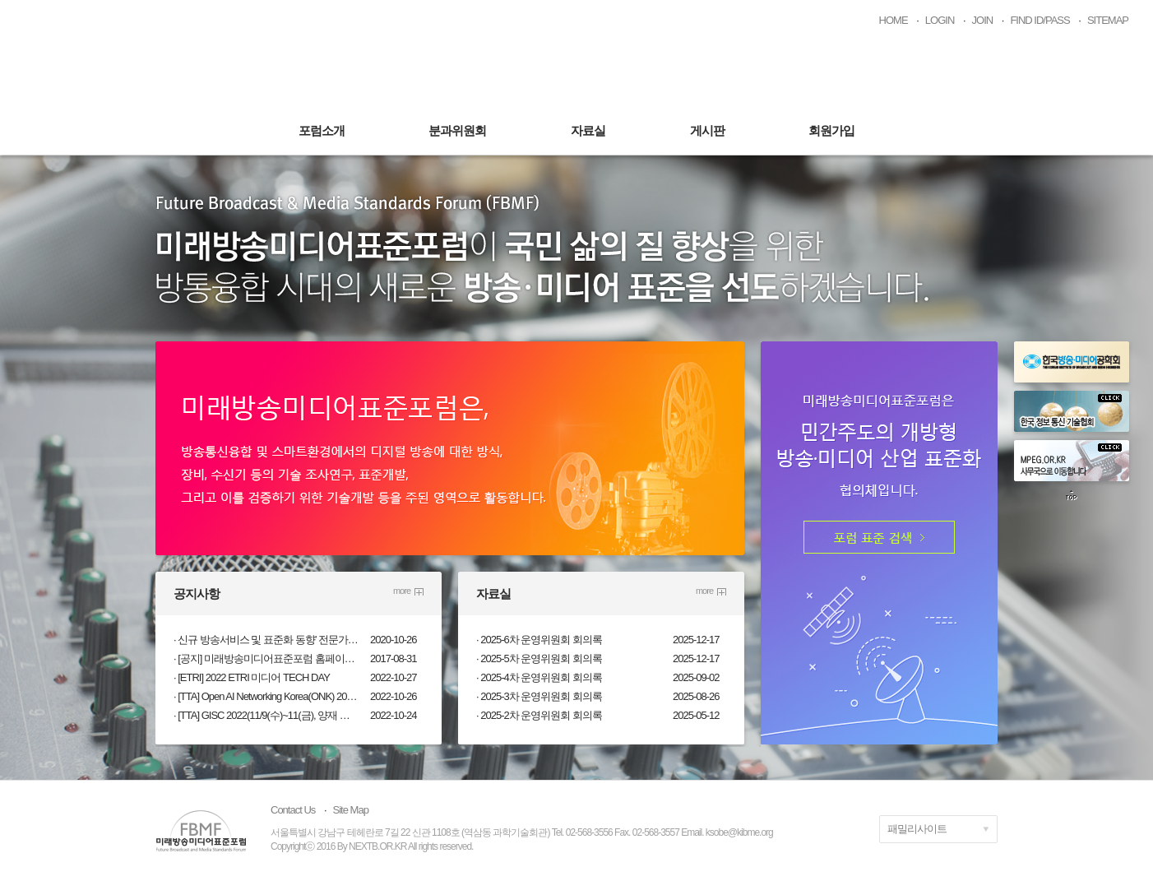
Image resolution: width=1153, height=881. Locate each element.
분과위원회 (457, 130)
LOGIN (939, 20)
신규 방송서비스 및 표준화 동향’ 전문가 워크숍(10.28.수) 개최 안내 (268, 639)
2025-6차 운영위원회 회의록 (541, 639)
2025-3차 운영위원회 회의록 (541, 696)
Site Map (350, 810)
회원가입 (831, 130)
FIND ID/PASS (1039, 20)
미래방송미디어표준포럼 (577, 67)
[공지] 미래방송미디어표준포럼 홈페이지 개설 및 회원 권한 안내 (268, 658)
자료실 (588, 130)
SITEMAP (1107, 20)
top (1071, 495)
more (401, 591)
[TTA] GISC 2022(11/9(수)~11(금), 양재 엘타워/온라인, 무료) (268, 715)
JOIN (982, 20)
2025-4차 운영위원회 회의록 (541, 677)
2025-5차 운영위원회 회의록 (541, 658)
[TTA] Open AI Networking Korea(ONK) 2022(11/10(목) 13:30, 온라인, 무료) (268, 696)
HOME (893, 20)
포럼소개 (322, 130)
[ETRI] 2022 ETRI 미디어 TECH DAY (254, 677)
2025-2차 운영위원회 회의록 (541, 715)
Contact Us (293, 810)
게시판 (707, 130)
